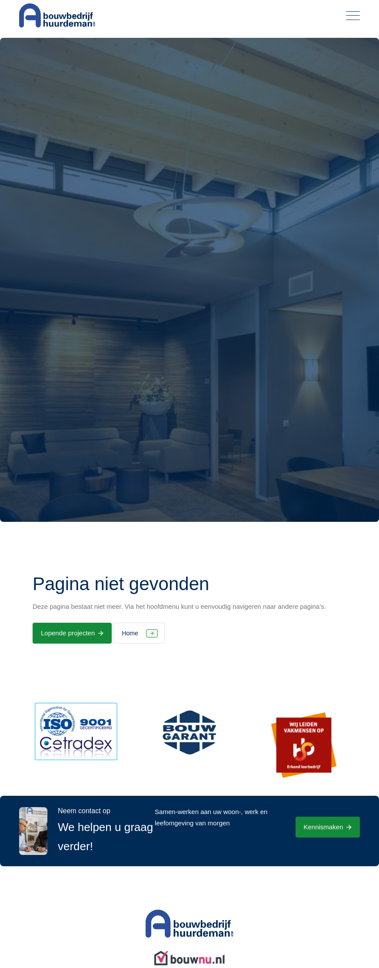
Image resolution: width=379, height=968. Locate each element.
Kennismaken (323, 827)
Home (130, 633)
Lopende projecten (68, 633)
